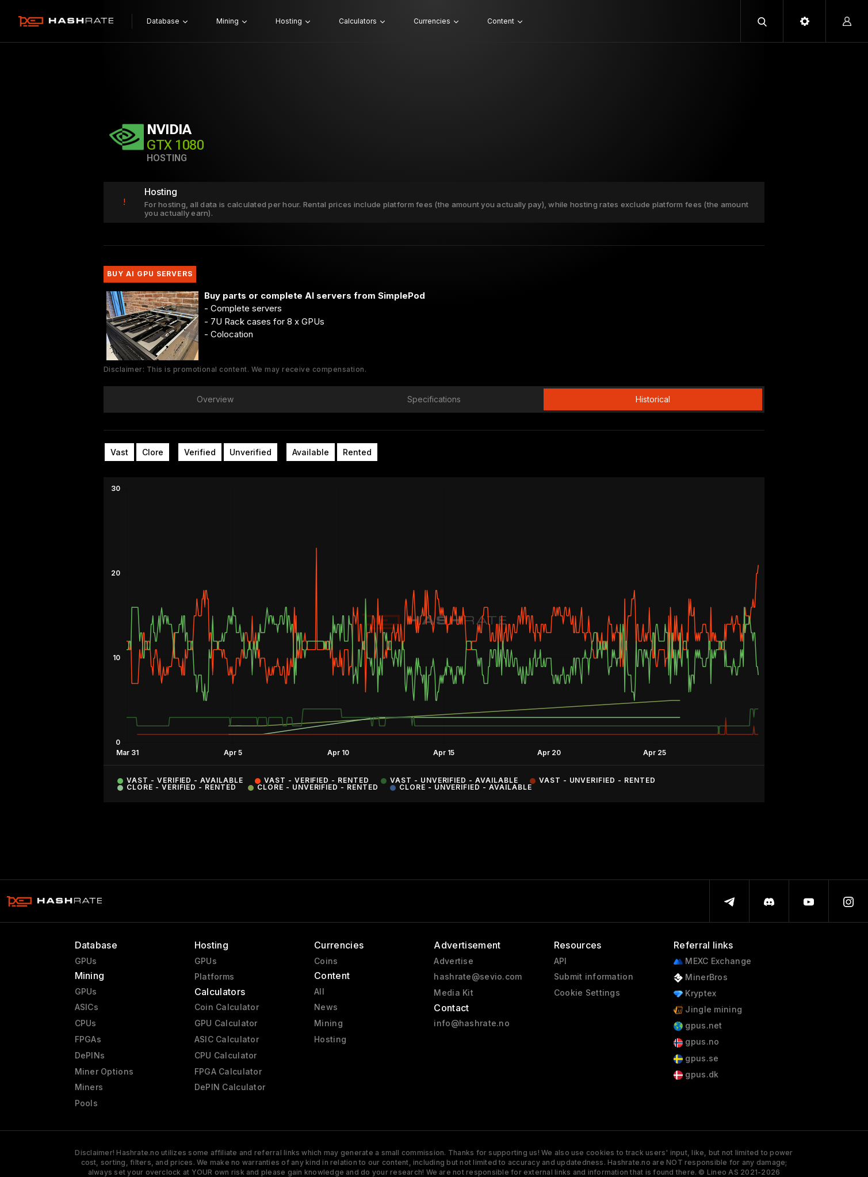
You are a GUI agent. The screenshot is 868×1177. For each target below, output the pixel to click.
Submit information (593, 976)
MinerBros (701, 977)
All (319, 991)
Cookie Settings (587, 992)
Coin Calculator (226, 1007)
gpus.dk (696, 1075)
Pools (86, 1103)
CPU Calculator (225, 1055)
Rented (357, 452)
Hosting (330, 1039)
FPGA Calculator (228, 1071)
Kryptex (695, 994)
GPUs (86, 961)
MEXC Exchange (712, 961)
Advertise (453, 961)
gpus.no (696, 1042)
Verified (200, 452)
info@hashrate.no (471, 1023)
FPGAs (88, 1039)
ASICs (86, 1007)
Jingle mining (708, 1010)
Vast (119, 452)
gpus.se (696, 1059)
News (326, 1007)
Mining (328, 1023)
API (560, 961)
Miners (89, 1087)
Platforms (214, 976)
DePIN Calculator (229, 1087)
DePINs (90, 1055)
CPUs (86, 1023)
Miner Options (104, 1071)
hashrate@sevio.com (478, 976)
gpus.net (698, 1026)
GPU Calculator (226, 1023)
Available (310, 452)
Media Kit (453, 992)
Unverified (251, 452)
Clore (152, 452)
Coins (326, 961)
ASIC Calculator (226, 1039)
